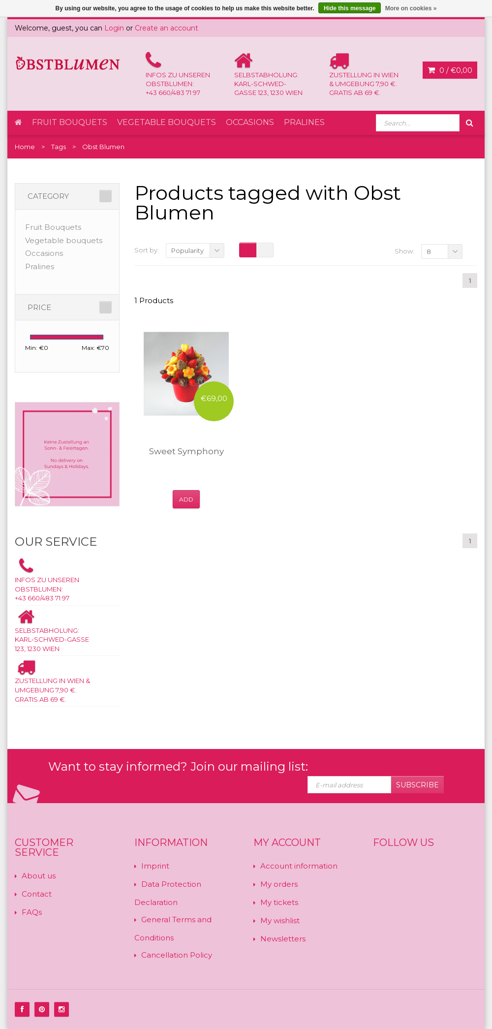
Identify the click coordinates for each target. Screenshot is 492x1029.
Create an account (166, 28)
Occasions (250, 122)
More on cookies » (411, 8)
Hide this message (349, 8)
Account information (299, 866)
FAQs (32, 912)
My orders (279, 884)
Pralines (304, 122)
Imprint (155, 866)
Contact (37, 894)
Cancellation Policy (176, 955)
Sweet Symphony (186, 451)
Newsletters (283, 938)
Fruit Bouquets (69, 122)
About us (39, 875)
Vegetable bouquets (166, 122)
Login (114, 28)
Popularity (187, 250)
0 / (450, 70)
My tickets (279, 902)
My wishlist (280, 920)
